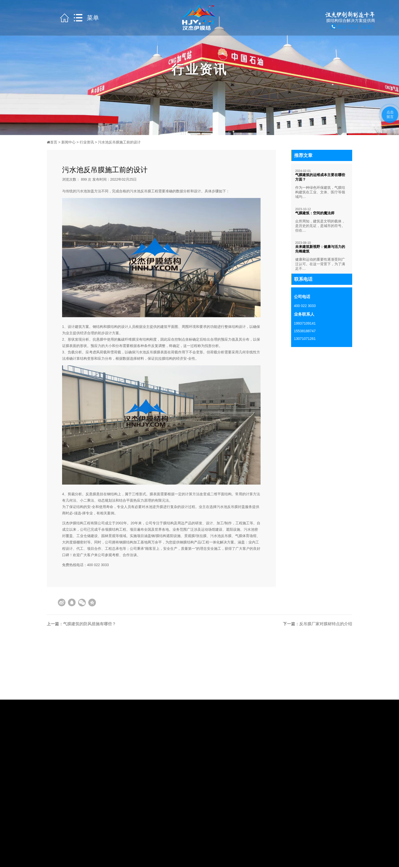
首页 (52, 142)
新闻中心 (68, 142)
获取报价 (17, 322)
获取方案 (17, 312)
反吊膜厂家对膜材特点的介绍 (325, 624)
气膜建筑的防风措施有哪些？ (89, 624)
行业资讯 (87, 142)
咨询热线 (17, 301)
